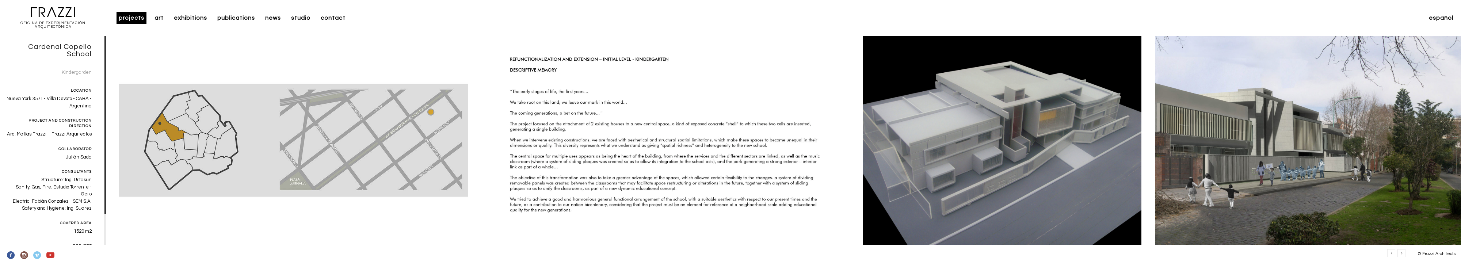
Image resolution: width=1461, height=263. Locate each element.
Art (159, 18)
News (273, 18)
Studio (300, 18)
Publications (236, 18)
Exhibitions (190, 18)
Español (1441, 18)
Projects (131, 18)
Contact (333, 18)
